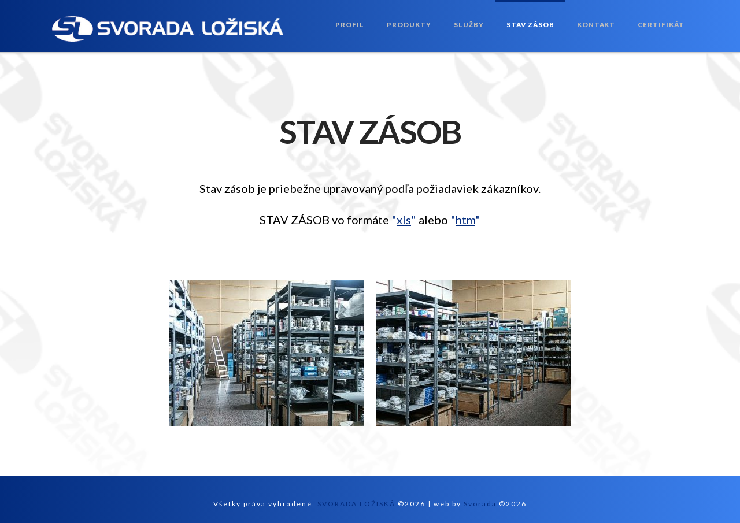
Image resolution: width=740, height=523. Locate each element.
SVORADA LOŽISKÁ (356, 503)
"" (403, 220)
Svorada (480, 503)
